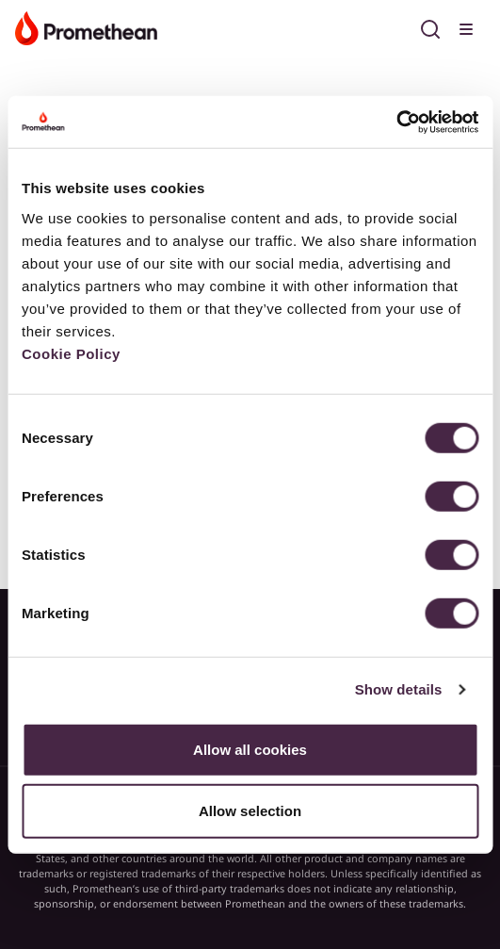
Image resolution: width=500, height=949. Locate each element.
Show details (399, 689)
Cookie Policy (71, 353)
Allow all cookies (250, 749)
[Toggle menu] (468, 26)
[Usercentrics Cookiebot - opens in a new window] (396, 121)
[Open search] (430, 26)
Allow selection (250, 811)
